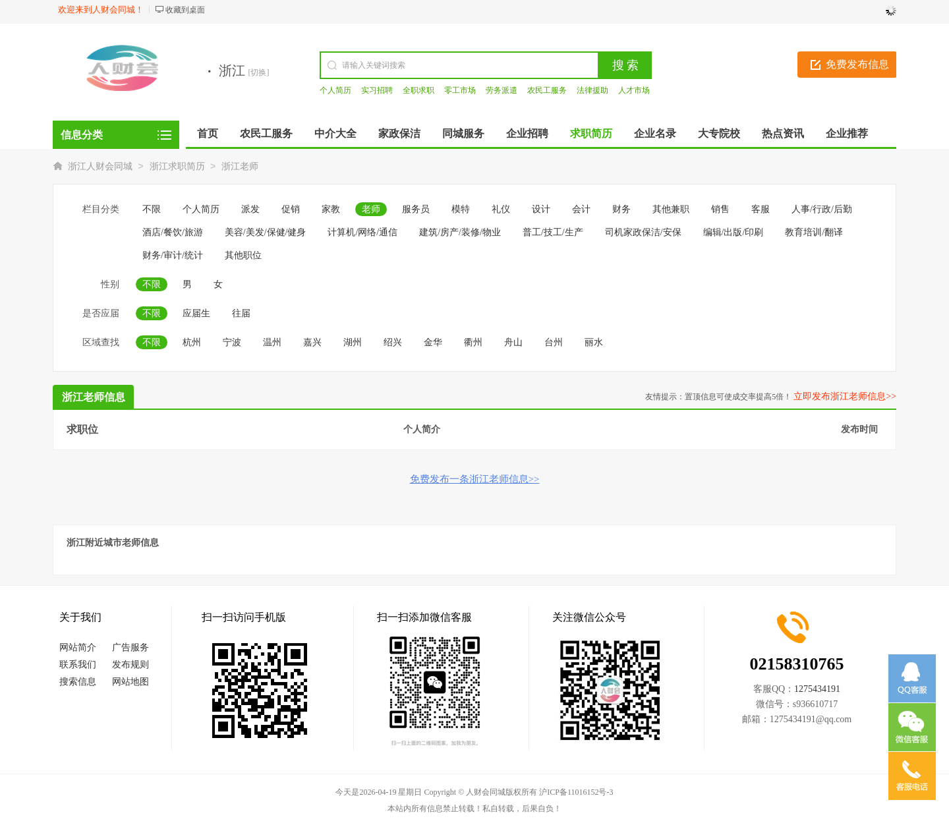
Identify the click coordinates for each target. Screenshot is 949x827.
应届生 (196, 313)
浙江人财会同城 (100, 166)
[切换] (259, 72)
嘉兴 (312, 342)
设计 (541, 209)
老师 (371, 209)
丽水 (594, 342)
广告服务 (130, 647)
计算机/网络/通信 (362, 232)
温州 (272, 342)
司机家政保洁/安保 (643, 232)
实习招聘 (377, 90)
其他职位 (243, 255)
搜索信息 (77, 682)
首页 (207, 133)
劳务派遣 (501, 90)
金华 (433, 342)
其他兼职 (670, 209)
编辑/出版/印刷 (733, 232)
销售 (720, 209)
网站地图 (130, 682)
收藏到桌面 (185, 9)
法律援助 (592, 90)
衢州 (473, 342)
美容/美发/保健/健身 (265, 232)
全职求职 (418, 90)
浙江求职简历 (177, 166)
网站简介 (77, 647)
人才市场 (634, 90)
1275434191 (817, 689)
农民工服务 (547, 90)
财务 (621, 209)
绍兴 (393, 342)
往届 (241, 313)
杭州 (192, 342)
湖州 (352, 342)
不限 (151, 209)
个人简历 (335, 90)
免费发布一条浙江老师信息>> (475, 479)
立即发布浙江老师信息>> (844, 396)
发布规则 (130, 665)
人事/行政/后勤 (821, 209)
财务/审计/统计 (172, 255)
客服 (760, 209)
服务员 (416, 209)
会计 (581, 209)
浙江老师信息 (93, 397)
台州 (553, 342)
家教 (331, 209)
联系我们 (77, 665)
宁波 (232, 342)
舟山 (513, 342)
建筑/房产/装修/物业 (460, 232)
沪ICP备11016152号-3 (576, 792)
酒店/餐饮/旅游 (172, 232)
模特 (460, 209)
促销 (290, 209)
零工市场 (460, 90)
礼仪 (501, 209)
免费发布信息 (857, 64)
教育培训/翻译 (814, 232)
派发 (250, 209)
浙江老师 (239, 166)
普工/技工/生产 (553, 232)
